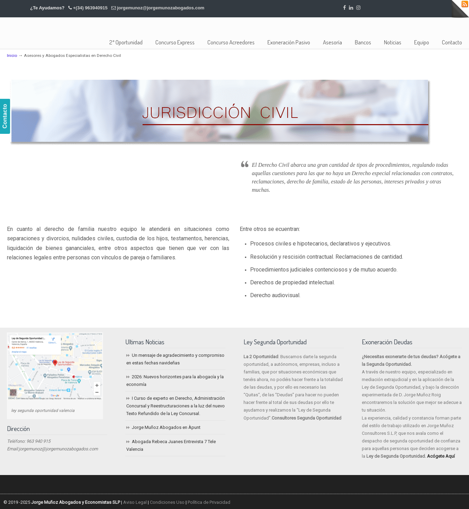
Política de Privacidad (209, 502)
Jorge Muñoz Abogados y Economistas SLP (63, 29)
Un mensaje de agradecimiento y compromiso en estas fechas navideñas (175, 359)
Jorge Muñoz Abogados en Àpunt (166, 427)
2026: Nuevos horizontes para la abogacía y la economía (175, 380)
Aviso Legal (135, 502)
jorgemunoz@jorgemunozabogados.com (160, 7)
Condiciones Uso (167, 502)
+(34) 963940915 (90, 7)
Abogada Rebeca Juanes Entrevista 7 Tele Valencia (171, 445)
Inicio (12, 55)
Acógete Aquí (441, 456)
